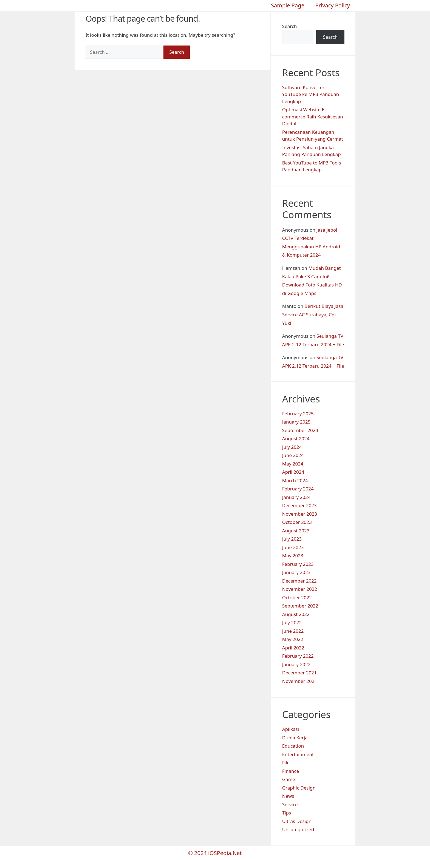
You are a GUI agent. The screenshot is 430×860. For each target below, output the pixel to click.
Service (290, 804)
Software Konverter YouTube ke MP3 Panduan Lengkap (310, 94)
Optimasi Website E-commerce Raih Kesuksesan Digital (312, 116)
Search (289, 26)
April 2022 (293, 648)
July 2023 (292, 539)
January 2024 (296, 497)
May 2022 (292, 639)
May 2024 (292, 464)
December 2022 (299, 581)
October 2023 (297, 522)
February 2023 (298, 564)
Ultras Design (297, 821)
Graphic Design (299, 788)
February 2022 (298, 656)
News (288, 796)
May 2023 (292, 555)
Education (293, 746)
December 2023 (299, 505)
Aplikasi (290, 729)
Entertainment (298, 754)
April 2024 (293, 472)
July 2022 (292, 622)
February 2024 (298, 489)
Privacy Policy (332, 5)
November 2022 (299, 589)
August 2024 (296, 438)
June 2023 (293, 547)
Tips (286, 813)
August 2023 (296, 530)
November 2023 (299, 514)
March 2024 (295, 480)
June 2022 (293, 631)
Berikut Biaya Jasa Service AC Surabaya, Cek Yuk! (312, 314)
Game (288, 779)
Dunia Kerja (295, 737)
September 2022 (300, 606)
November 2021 (299, 681)
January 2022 (296, 664)
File (286, 762)
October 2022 (297, 597)
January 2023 (296, 572)
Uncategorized (298, 829)
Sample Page (287, 5)
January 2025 (296, 422)
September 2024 (300, 430)
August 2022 (296, 614)
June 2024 (293, 455)
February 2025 (298, 413)
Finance (290, 771)
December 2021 (299, 672)
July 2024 (292, 447)
